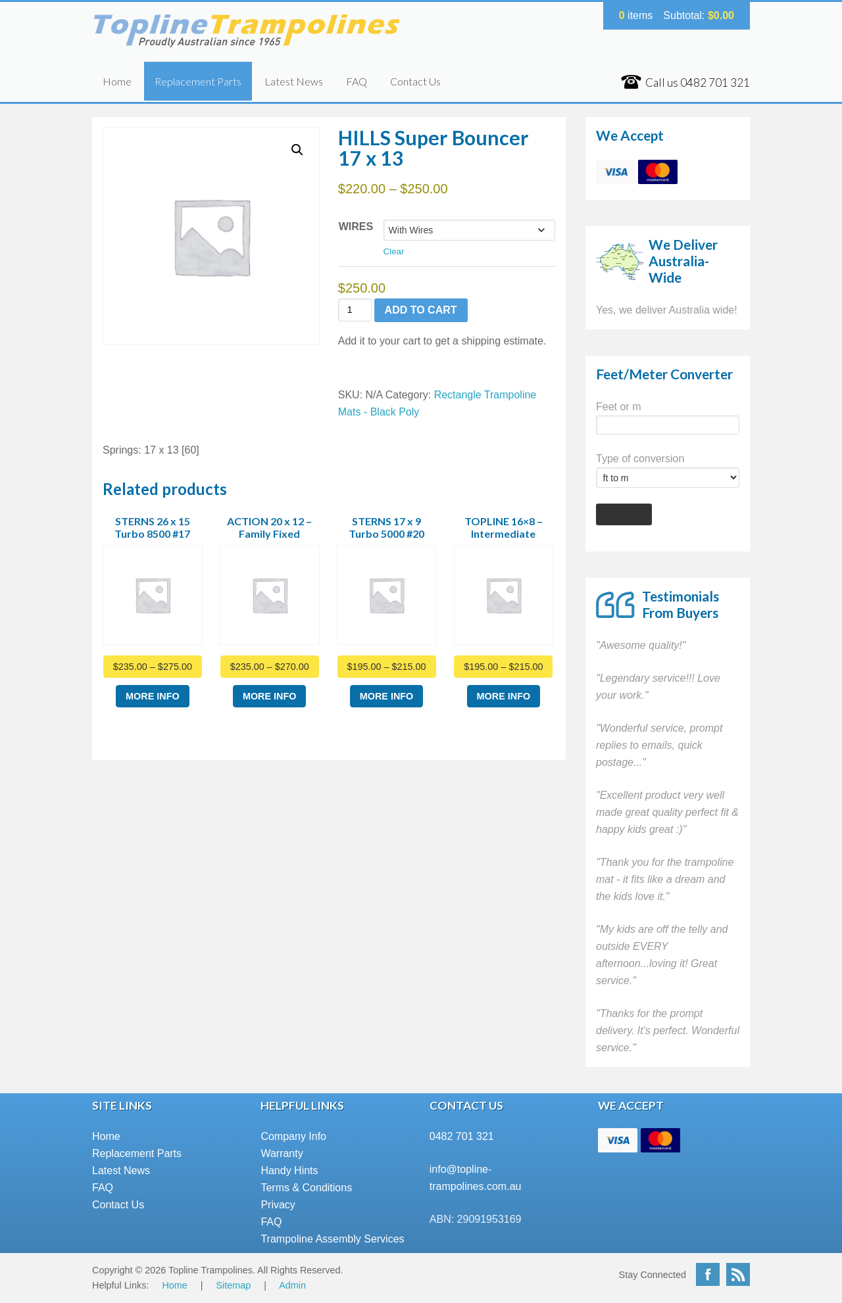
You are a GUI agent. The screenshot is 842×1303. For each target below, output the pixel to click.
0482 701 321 (462, 1136)
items (636, 15)
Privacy (277, 1204)
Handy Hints (289, 1170)
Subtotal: (698, 15)
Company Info (293, 1136)
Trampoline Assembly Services (332, 1238)
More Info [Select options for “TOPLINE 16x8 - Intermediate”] (504, 696)
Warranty (281, 1153)
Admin (292, 1285)
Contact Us (415, 81)
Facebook (708, 1274)
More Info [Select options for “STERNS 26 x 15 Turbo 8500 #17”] (153, 696)
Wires (356, 226)
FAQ (356, 81)
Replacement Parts (198, 81)
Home (117, 81)
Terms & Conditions (306, 1187)
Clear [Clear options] (394, 251)
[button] (297, 150)
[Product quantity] (355, 309)
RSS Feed (738, 1274)
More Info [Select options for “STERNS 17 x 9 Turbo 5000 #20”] (387, 696)
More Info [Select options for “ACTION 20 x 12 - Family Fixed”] (270, 696)
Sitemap (233, 1285)
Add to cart (421, 310)
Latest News (293, 81)
